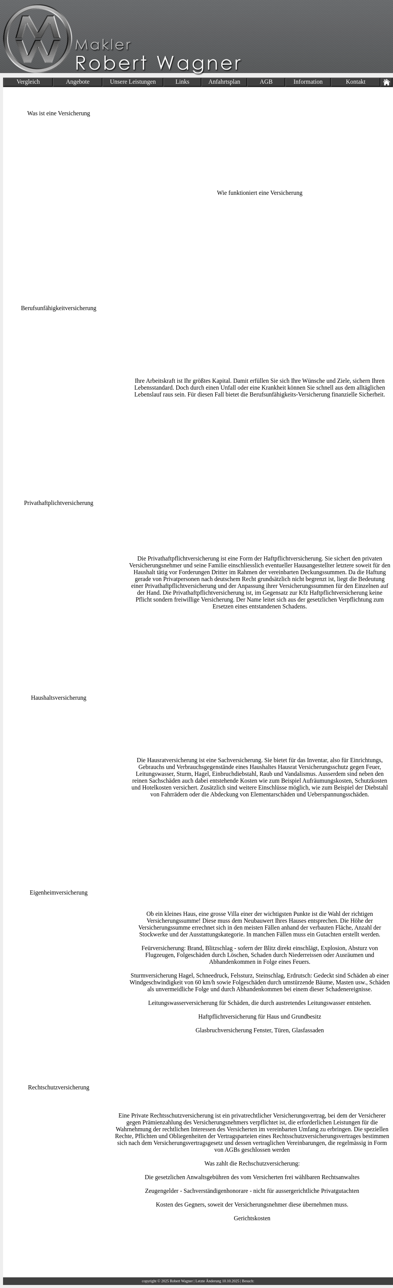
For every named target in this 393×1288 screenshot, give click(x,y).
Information (308, 81)
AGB (266, 81)
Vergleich (28, 81)
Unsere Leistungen (133, 81)
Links (182, 81)
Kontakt (356, 81)
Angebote (77, 81)
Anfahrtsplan (224, 81)
